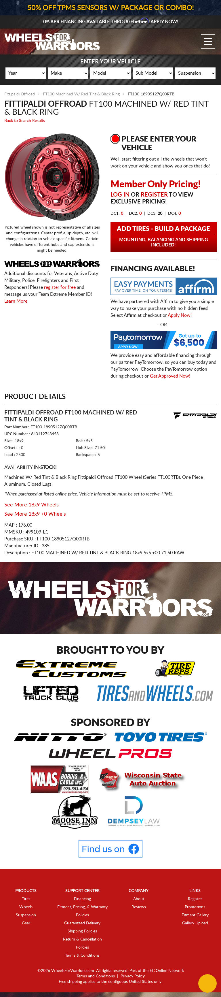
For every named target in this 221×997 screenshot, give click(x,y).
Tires (26, 899)
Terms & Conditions (82, 955)
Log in (119, 195)
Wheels (26, 907)
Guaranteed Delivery (82, 923)
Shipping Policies (82, 931)
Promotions (195, 907)
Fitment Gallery (195, 915)
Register (154, 195)
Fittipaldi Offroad (19, 94)
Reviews (139, 907)
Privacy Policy (133, 976)
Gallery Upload (195, 923)
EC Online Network (167, 971)
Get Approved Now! (170, 376)
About (138, 899)
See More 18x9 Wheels (31, 505)
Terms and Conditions (96, 976)
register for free (60, 287)
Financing (82, 899)
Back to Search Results (24, 121)
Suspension (26, 915)
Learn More (15, 301)
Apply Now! (180, 315)
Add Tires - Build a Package (163, 237)
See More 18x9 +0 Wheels (35, 514)
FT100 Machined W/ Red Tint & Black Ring (81, 94)
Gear (26, 923)
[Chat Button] (207, 983)
